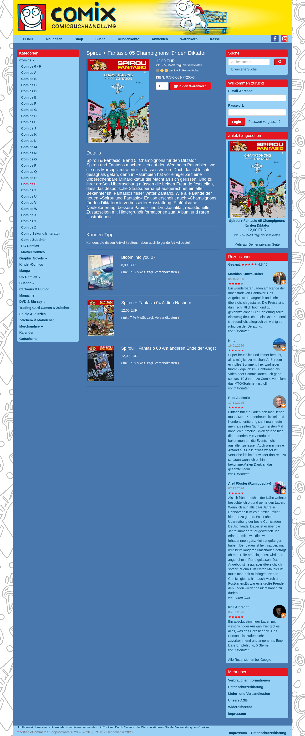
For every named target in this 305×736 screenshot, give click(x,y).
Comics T (28, 190)
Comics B (29, 79)
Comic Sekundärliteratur (40, 233)
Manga (26, 271)
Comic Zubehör (33, 240)
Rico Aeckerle (239, 398)
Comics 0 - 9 (31, 66)
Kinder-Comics (31, 264)
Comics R (29, 178)
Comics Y (28, 221)
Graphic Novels (33, 258)
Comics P (28, 165)
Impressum (238, 733)
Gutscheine (28, 339)
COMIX (28, 39)
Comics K (29, 134)
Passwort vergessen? (264, 122)
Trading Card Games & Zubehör (46, 308)
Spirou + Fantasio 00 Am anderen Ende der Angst (168, 348)
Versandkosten (192, 65)
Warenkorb (189, 39)
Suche (101, 39)
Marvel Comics (33, 252)
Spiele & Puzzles (32, 314)
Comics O (29, 159)
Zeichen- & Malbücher (36, 320)
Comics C (29, 85)
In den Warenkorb (190, 86)
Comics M (29, 147)
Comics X (28, 215)
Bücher (26, 283)
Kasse (215, 39)
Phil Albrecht (238, 607)
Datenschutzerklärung (268, 733)
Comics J (28, 128)
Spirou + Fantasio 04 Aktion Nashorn (156, 302)
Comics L (28, 141)
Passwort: (236, 105)
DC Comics (30, 246)
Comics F (28, 103)
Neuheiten (54, 39)
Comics (27, 60)
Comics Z (28, 227)
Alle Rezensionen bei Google (249, 659)
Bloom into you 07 (138, 257)
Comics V (28, 202)
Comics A (28, 73)
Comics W (29, 209)
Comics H (29, 116)
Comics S (28, 184)
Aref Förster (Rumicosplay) (249, 483)
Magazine (26, 295)
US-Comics (30, 277)
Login (236, 122)
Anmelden (160, 39)
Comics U (29, 196)
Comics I (28, 122)
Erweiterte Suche (244, 69)
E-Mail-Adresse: (241, 91)
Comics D (29, 91)
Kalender (26, 332)
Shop (79, 39)
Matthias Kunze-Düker (245, 274)
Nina (231, 341)
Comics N (29, 153)
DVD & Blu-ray (32, 301)
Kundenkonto (128, 39)
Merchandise (31, 326)
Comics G (29, 110)
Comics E (28, 97)
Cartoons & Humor (34, 289)
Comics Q (29, 172)
